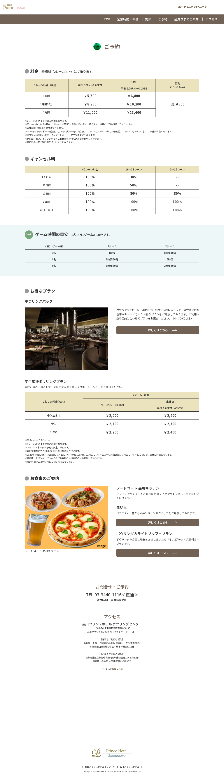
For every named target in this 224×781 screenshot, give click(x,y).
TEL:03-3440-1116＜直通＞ (112, 594)
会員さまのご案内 (186, 19)
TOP (107, 19)
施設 (148, 19)
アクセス (211, 19)
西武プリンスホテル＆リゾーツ (100, 767)
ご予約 (162, 19)
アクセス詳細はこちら (112, 668)
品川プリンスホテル (129, 767)
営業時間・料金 (127, 19)
